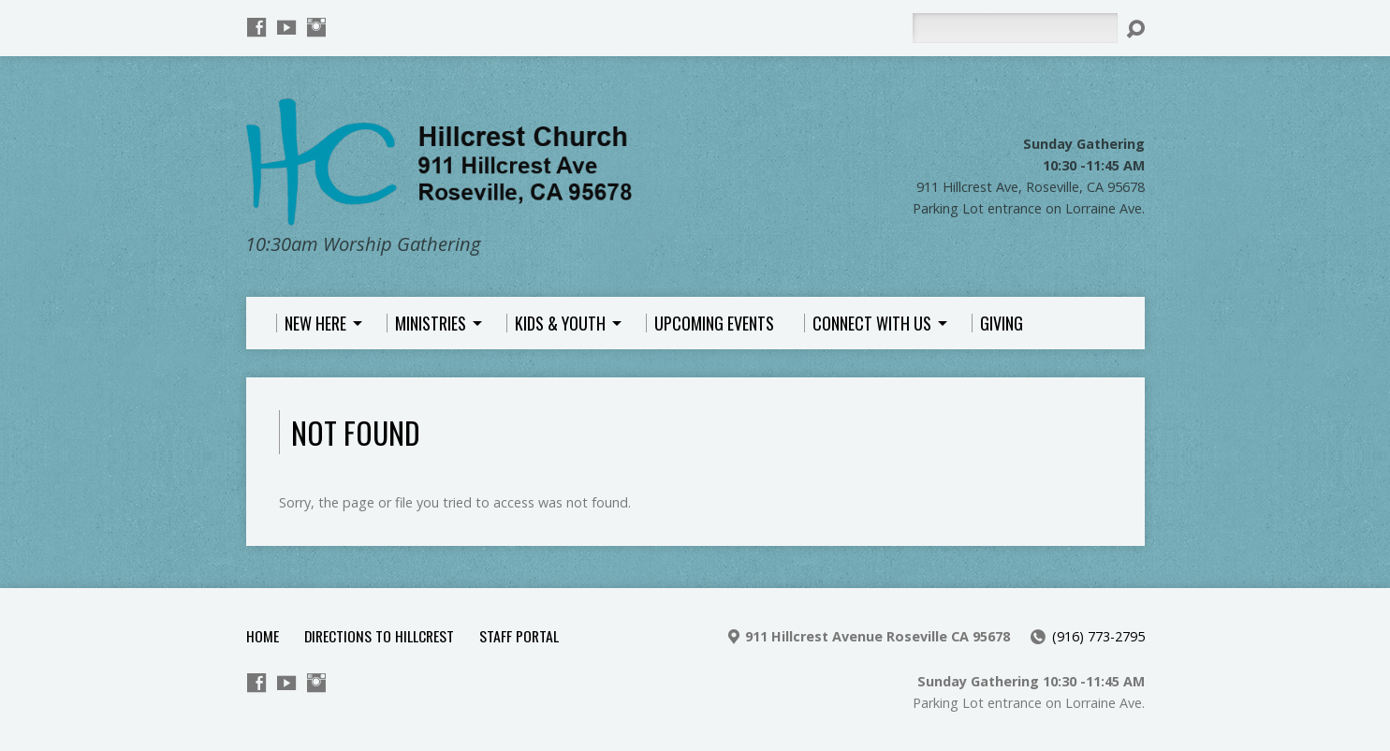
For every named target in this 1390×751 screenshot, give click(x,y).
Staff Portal (519, 636)
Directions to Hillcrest (379, 636)
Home (262, 636)
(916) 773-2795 (1098, 636)
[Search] (1015, 28)
